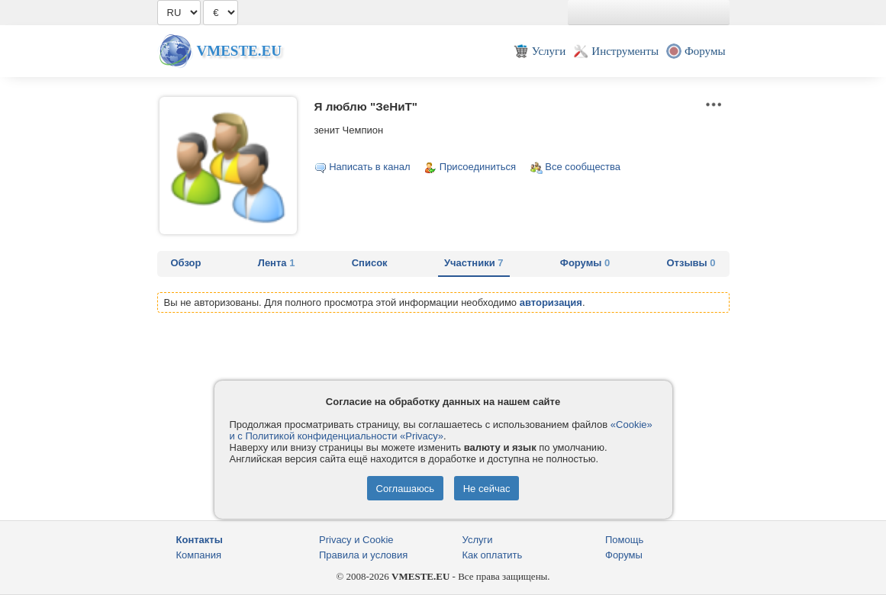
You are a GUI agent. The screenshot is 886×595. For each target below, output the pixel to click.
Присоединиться (478, 166)
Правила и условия (363, 555)
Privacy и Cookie (356, 539)
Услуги (477, 539)
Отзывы (691, 263)
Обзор (186, 263)
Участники (474, 263)
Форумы (585, 263)
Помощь (624, 539)
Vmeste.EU (239, 51)
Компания (199, 555)
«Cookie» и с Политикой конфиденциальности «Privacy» (441, 430)
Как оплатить (492, 555)
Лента (276, 263)
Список (370, 263)
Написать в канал (369, 166)
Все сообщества (582, 166)
